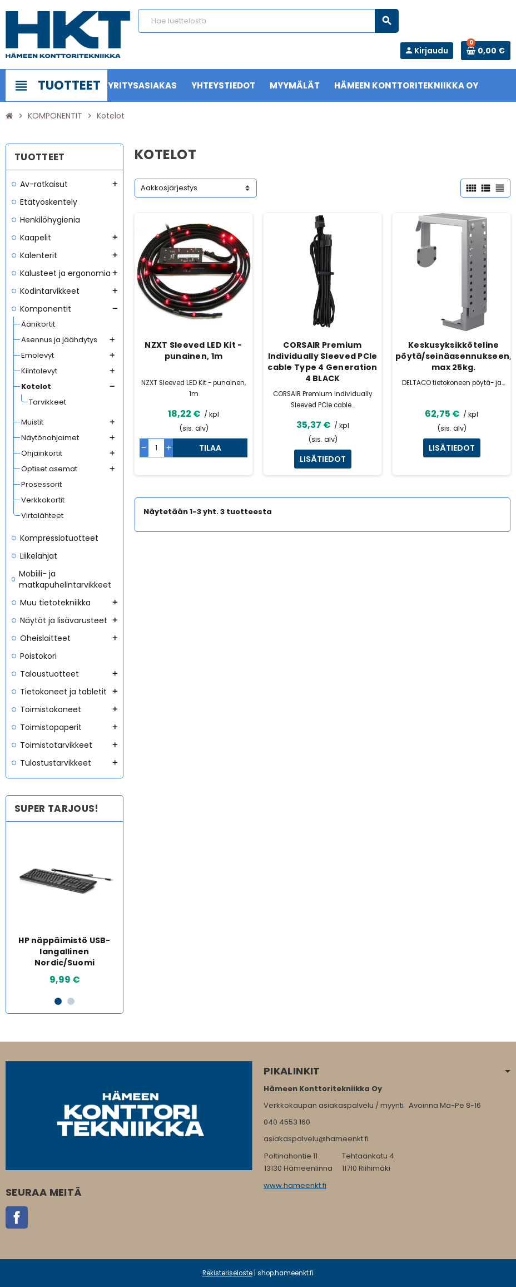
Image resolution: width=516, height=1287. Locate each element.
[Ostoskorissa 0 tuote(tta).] (485, 50)
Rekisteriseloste (227, 1273)
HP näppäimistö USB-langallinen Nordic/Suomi (64, 951)
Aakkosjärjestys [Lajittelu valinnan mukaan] (169, 188)
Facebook (17, 1217)
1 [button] (58, 1001)
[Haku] (268, 21)
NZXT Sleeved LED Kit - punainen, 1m (193, 350)
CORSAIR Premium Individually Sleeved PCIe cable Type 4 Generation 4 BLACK (322, 361)
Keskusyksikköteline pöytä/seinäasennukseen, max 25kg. (453, 356)
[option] (64, 908)
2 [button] (71, 1001)
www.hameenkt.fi (295, 1185)
